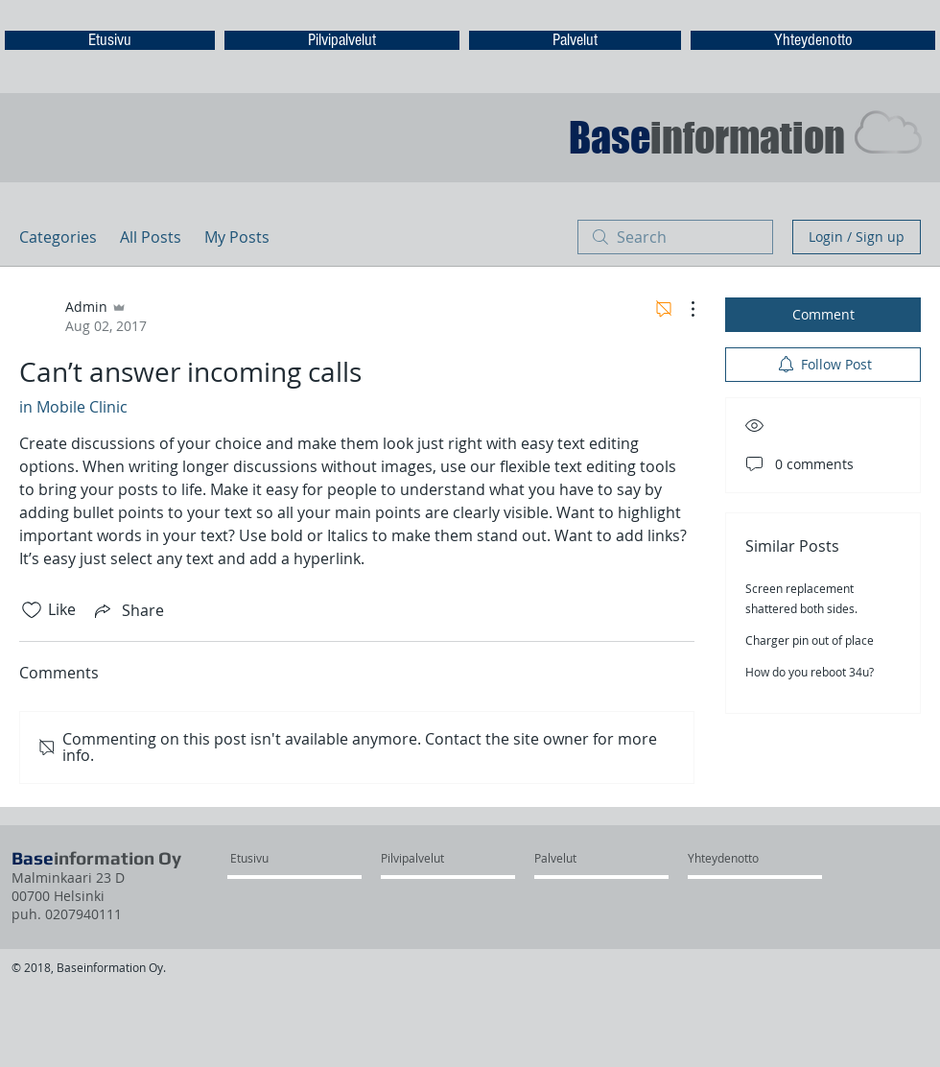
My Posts (237, 237)
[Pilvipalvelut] (432, 858)
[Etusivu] (281, 858)
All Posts (150, 237)
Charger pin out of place (809, 640)
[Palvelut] (585, 858)
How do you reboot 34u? (809, 671)
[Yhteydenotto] (739, 858)
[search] (675, 237)
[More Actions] (682, 308)
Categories (58, 237)
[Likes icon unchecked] (31, 610)
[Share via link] (127, 610)
